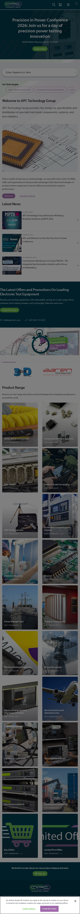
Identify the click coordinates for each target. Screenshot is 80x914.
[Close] (75, 901)
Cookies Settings (28, 909)
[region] (40, 905)
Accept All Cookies (49, 909)
